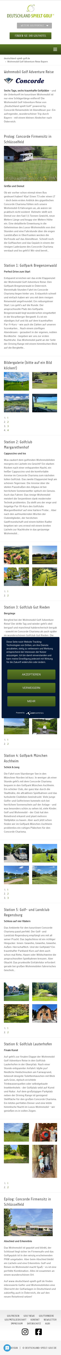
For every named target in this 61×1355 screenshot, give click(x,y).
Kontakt (35, 1319)
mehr (31, 701)
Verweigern (31, 687)
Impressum (17, 1323)
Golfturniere (46, 1315)
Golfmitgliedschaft (15, 1319)
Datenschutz (34, 1323)
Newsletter (50, 1319)
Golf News (29, 1315)
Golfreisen (13, 1315)
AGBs (47, 1323)
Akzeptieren (31, 674)
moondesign (11, 1347)
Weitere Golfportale (32, 25)
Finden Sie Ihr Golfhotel (30, 35)
